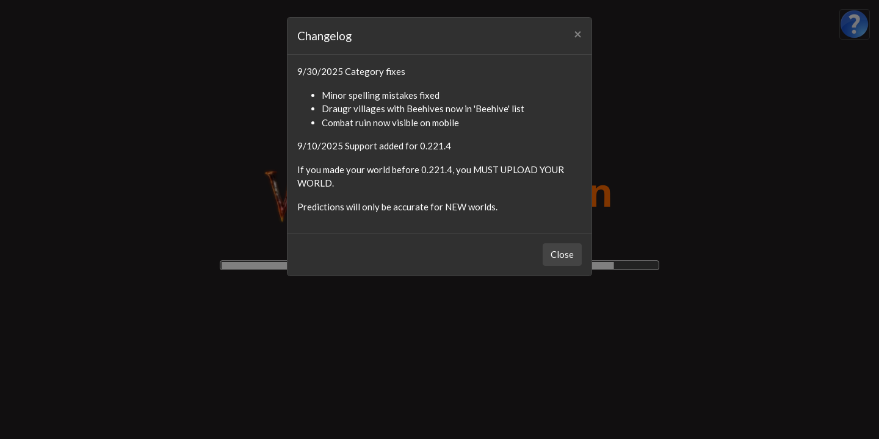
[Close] (577, 34)
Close (562, 254)
